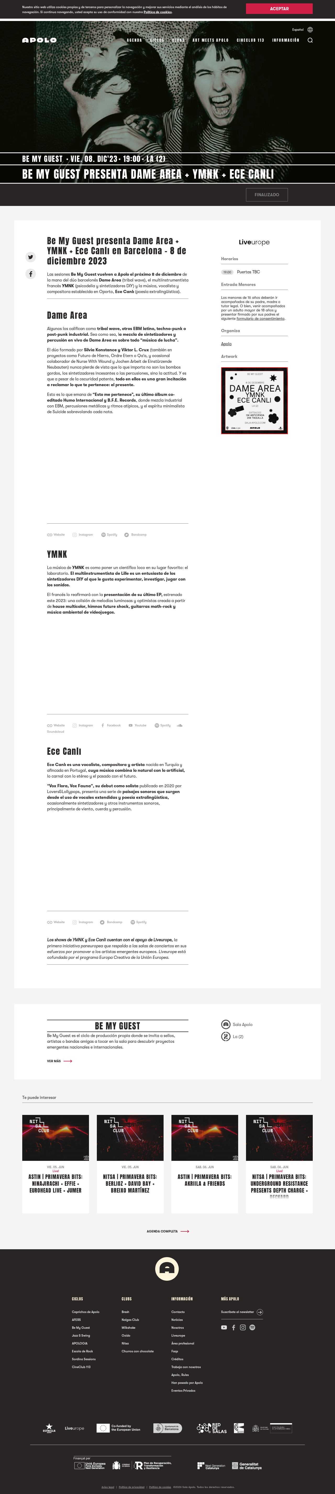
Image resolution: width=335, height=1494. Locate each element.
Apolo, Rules (180, 1372)
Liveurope (178, 1333)
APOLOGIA (79, 1341)
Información (286, 38)
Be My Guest (81, 1325)
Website (59, 532)
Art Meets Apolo (211, 38)
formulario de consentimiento (260, 316)
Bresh (125, 1309)
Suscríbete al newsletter (237, 1309)
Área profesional (182, 1341)
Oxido (126, 1333)
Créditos (177, 1357)
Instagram (86, 532)
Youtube (140, 723)
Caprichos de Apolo (85, 1309)
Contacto (178, 1309)
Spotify (112, 532)
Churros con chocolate (138, 1349)
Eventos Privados (183, 1388)
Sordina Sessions (84, 1357)
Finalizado (267, 192)
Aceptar (279, 9)
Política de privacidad (131, 1484)
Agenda (134, 38)
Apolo (226, 341)
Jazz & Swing (81, 1333)
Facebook (114, 723)
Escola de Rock (82, 1349)
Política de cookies (158, 12)
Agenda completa (167, 1229)
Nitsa (125, 1341)
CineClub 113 (251, 38)
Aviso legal (108, 1484)
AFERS (76, 1317)
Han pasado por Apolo (187, 1380)
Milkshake (128, 1325)
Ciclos (157, 38)
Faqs (174, 1349)
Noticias (177, 1317)
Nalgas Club (130, 1317)
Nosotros (177, 1325)
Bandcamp (139, 532)
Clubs (178, 38)
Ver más (59, 1059)
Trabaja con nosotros (186, 1365)
